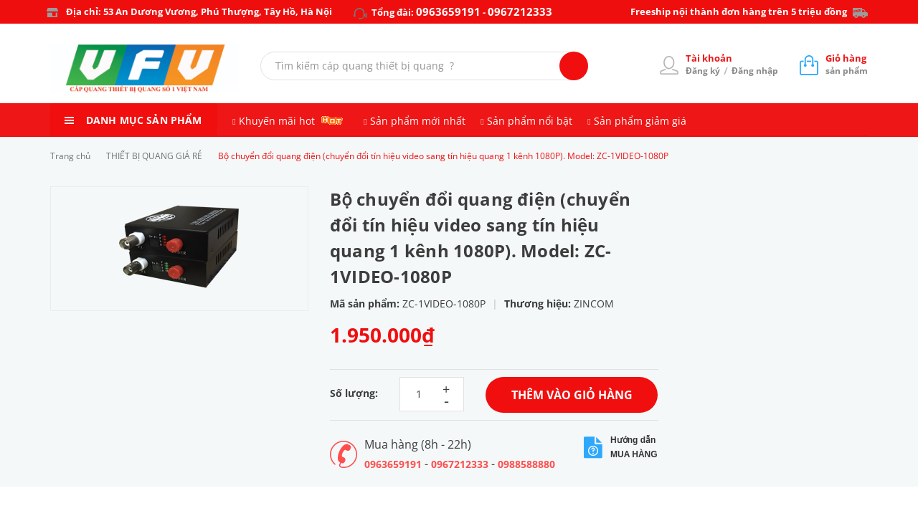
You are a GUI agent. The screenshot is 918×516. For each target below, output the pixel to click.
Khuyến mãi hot (277, 121)
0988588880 (526, 464)
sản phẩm (846, 64)
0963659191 (448, 11)
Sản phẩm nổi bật (529, 121)
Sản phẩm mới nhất (417, 121)
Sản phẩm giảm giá (640, 121)
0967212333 (520, 11)
